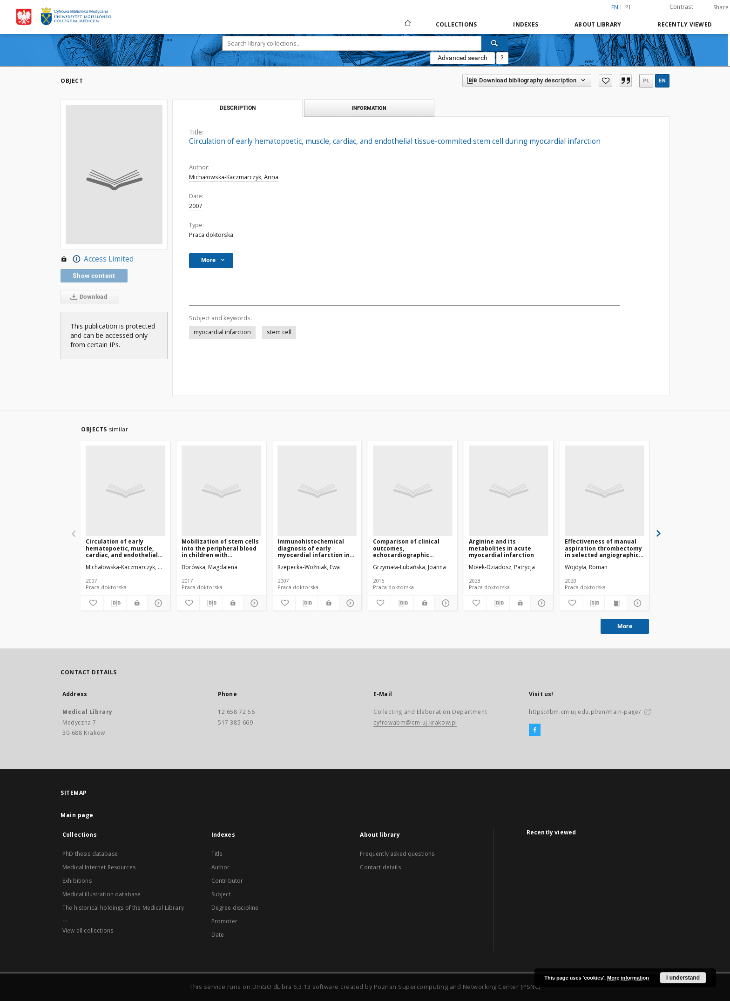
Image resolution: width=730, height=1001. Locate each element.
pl (628, 7)
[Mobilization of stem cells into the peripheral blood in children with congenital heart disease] (221, 490)
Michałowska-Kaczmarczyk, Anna (233, 177)
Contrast (681, 7)
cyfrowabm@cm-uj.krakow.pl (415, 722)
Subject (221, 894)
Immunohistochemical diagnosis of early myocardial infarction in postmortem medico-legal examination (316, 547)
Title (217, 854)
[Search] (494, 43)
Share (721, 7)
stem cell (279, 332)
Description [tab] (238, 108)
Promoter (224, 921)
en (662, 81)
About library (598, 24)
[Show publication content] (616, 603)
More (624, 626)
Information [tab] (369, 108)
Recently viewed (684, 24)
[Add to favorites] (605, 80)
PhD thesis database (90, 854)
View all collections (87, 930)
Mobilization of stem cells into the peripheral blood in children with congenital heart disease (220, 547)
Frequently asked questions (397, 854)
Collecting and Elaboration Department (430, 712)
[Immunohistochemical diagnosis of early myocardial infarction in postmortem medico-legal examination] (317, 490)
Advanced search (462, 57)
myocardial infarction (222, 332)
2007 (195, 206)
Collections (456, 24)
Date (217, 935)
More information (628, 978)
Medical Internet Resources (98, 867)
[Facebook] (535, 730)
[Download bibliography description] (115, 603)
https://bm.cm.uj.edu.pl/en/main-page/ (585, 712)
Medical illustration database (101, 894)
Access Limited (97, 259)
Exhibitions (77, 881)
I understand (683, 977)
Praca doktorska (211, 235)
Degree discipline (235, 908)
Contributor (227, 881)
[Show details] (157, 603)
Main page (77, 815)
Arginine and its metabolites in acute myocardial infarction (501, 547)
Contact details (380, 867)
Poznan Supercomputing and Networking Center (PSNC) (457, 987)
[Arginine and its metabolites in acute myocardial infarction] (508, 490)
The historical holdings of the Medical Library (123, 908)
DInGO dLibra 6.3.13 (281, 987)
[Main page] (407, 24)
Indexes (525, 24)
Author (220, 867)
